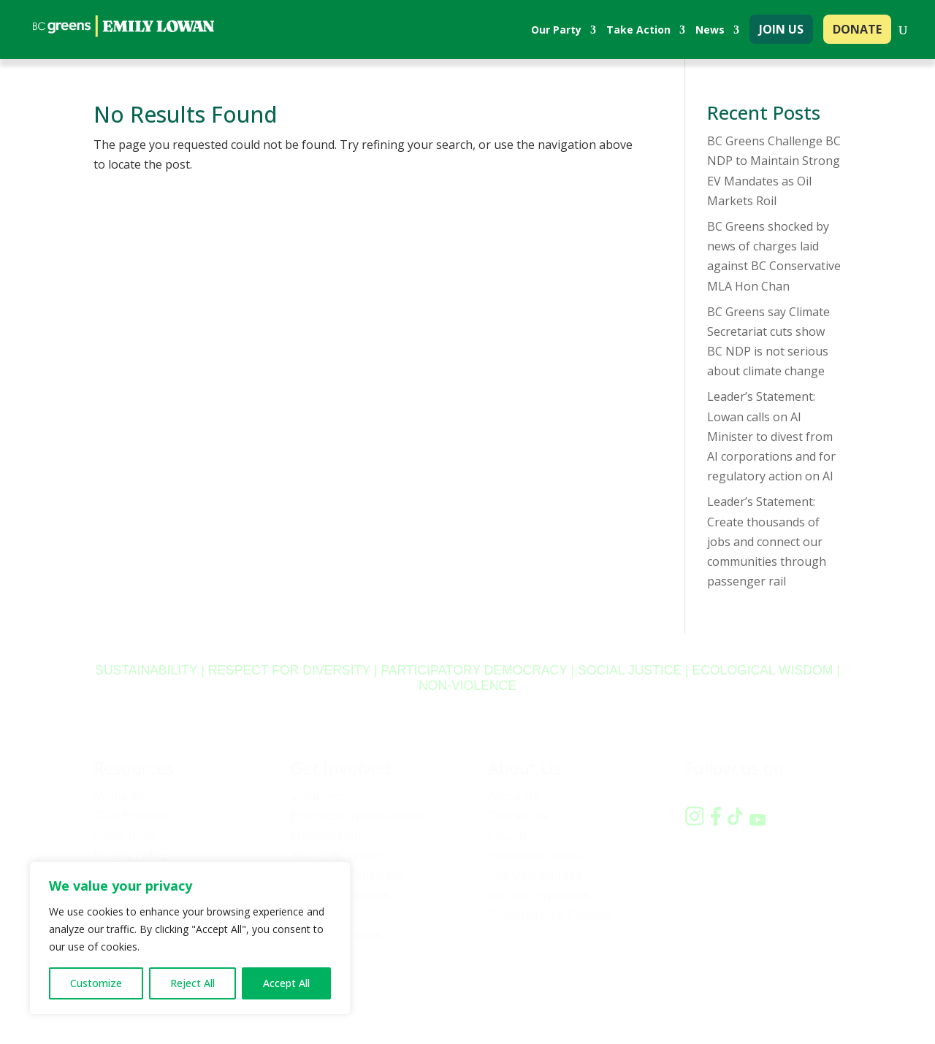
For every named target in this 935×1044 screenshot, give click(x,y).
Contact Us (518, 815)
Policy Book (125, 835)
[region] (190, 938)
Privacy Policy (130, 855)
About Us (513, 796)
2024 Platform (132, 815)
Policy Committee (535, 875)
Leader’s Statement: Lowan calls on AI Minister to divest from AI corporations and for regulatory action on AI (771, 436)
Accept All (286, 983)
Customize (96, 983)
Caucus (507, 835)
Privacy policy (671, 992)
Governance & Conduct (550, 915)
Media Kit (119, 796)
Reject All (192, 983)
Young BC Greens (339, 855)
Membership (326, 835)
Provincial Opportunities (357, 815)
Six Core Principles (538, 895)
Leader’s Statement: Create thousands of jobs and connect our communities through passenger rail (766, 541)
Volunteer (318, 796)
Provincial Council (536, 855)
